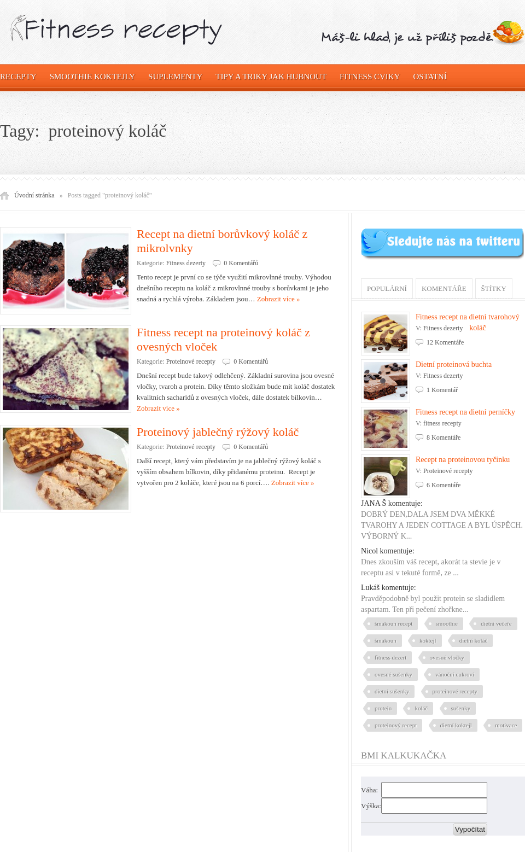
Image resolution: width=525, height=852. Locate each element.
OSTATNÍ (430, 76)
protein (383, 708)
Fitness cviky (370, 76)
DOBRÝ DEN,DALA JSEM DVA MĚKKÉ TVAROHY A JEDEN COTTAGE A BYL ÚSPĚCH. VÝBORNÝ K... (442, 525)
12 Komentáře (445, 342)
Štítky (493, 288)
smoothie (447, 623)
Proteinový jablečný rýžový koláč (218, 432)
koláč (421, 708)
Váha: (369, 790)
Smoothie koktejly (92, 76)
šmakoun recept (393, 623)
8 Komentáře (443, 437)
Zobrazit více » (278, 299)
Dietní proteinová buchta (454, 364)
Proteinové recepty (190, 361)
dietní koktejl (456, 725)
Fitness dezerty (186, 263)
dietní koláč (473, 640)
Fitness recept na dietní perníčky (465, 412)
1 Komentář (442, 390)
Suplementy (175, 76)
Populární (387, 288)
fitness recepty (442, 423)
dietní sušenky (392, 691)
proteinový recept (396, 725)
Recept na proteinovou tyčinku (463, 460)
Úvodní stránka (34, 195)
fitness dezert (390, 657)
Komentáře (444, 288)
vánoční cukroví (454, 674)
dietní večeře (496, 623)
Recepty (18, 76)
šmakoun (385, 640)
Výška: (371, 806)
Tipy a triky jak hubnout (270, 76)
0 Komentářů (241, 263)
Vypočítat (470, 829)
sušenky (460, 708)
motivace (506, 725)
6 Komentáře (443, 485)
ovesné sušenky (393, 674)
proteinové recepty (455, 691)
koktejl (427, 640)
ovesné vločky (447, 657)
